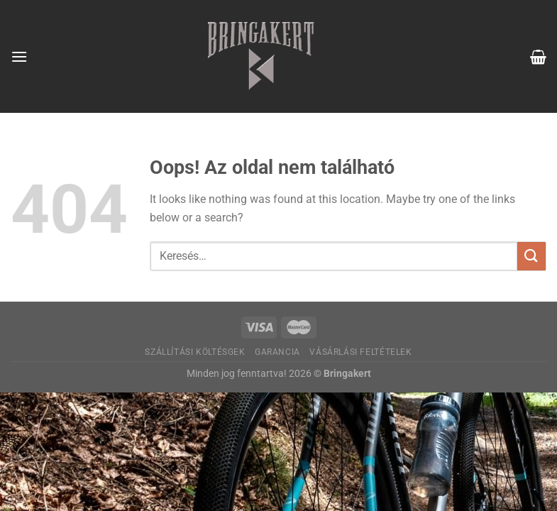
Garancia (277, 352)
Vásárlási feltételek (360, 352)
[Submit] (531, 256)
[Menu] (19, 56)
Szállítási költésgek (195, 352)
